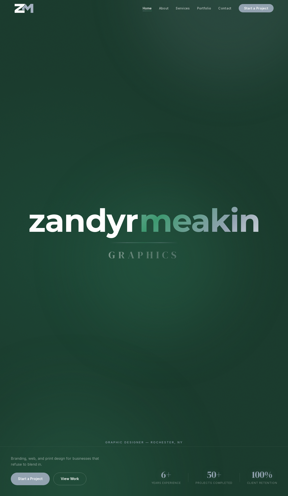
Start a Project (256, 8)
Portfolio (204, 8)
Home (147, 8)
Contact (224, 8)
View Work (70, 479)
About (164, 8)
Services (183, 8)
